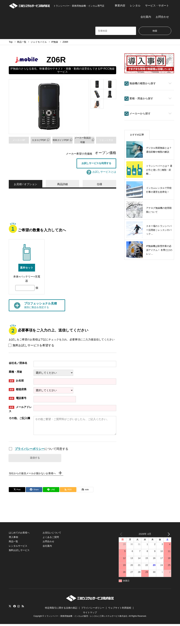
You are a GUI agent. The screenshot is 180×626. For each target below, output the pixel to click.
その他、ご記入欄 (19, 418)
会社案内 (145, 16)
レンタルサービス (18, 548)
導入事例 (13, 539)
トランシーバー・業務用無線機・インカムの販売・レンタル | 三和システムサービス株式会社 (85, 618)
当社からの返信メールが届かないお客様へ (34, 475)
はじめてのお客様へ (19, 534)
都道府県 (17, 390)
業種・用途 (15, 372)
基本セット (26, 268)
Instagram (18, 608)
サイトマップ (90, 614)
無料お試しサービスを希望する (31, 346)
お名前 (16, 381)
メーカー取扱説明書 (84, 140)
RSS (23, 608)
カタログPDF (41, 140)
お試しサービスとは (101, 172)
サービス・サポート (157, 5)
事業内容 (120, 5)
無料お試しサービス (19, 552)
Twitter (10, 608)
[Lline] (51, 491)
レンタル (135, 5)
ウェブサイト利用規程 (119, 609)
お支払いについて (52, 534)
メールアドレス (20, 409)
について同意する (41, 449)
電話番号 (17, 399)
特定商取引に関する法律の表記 (61, 609)
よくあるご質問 (51, 539)
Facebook (14, 608)
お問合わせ (162, 16)
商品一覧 (13, 543)
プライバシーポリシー (29, 449)
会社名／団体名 (18, 363)
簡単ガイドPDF (64, 140)
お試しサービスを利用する (96, 163)
